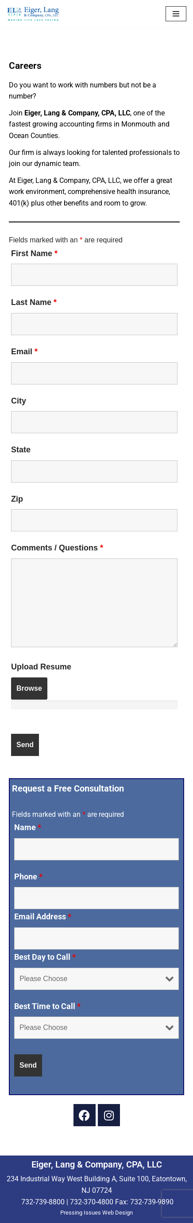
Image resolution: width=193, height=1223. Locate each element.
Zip (17, 499)
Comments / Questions (57, 547)
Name (27, 827)
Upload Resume (41, 666)
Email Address (42, 916)
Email (24, 351)
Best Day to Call (45, 957)
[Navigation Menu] (176, 13)
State (21, 449)
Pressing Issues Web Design (96, 1212)
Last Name (34, 302)
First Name (34, 253)
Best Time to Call (47, 1006)
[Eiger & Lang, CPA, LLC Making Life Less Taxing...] (33, 14)
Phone (28, 876)
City (18, 400)
